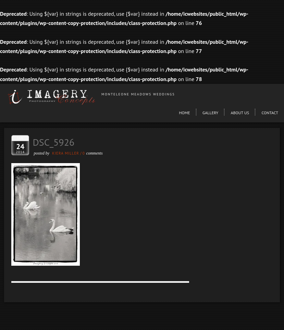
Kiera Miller (65, 153)
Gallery (210, 112)
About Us (240, 112)
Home (184, 112)
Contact (269, 112)
